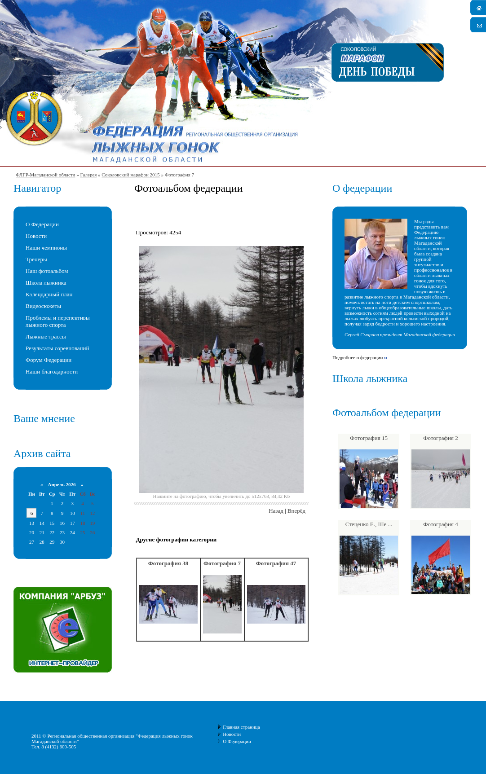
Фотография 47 (276, 563)
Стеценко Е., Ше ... (369, 524)
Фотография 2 (440, 438)
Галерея (88, 174)
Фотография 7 (222, 563)
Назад (276, 510)
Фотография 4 (440, 524)
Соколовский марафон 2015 (130, 174)
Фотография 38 (168, 563)
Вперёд (296, 510)
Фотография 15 (369, 438)
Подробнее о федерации (357, 357)
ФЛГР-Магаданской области (45, 174)
